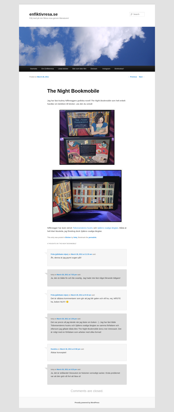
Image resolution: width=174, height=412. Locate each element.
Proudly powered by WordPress (87, 403)
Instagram (105, 69)
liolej (75, 237)
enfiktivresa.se (43, 14)
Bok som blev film (79, 69)
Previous (132, 77)
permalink (92, 237)
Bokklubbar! (119, 69)
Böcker (68, 237)
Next (142, 77)
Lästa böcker (63, 69)
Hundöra (54, 349)
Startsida (33, 69)
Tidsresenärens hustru (83, 228)
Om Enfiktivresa (47, 69)
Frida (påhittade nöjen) (59, 254)
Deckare (94, 69)
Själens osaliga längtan (107, 228)
